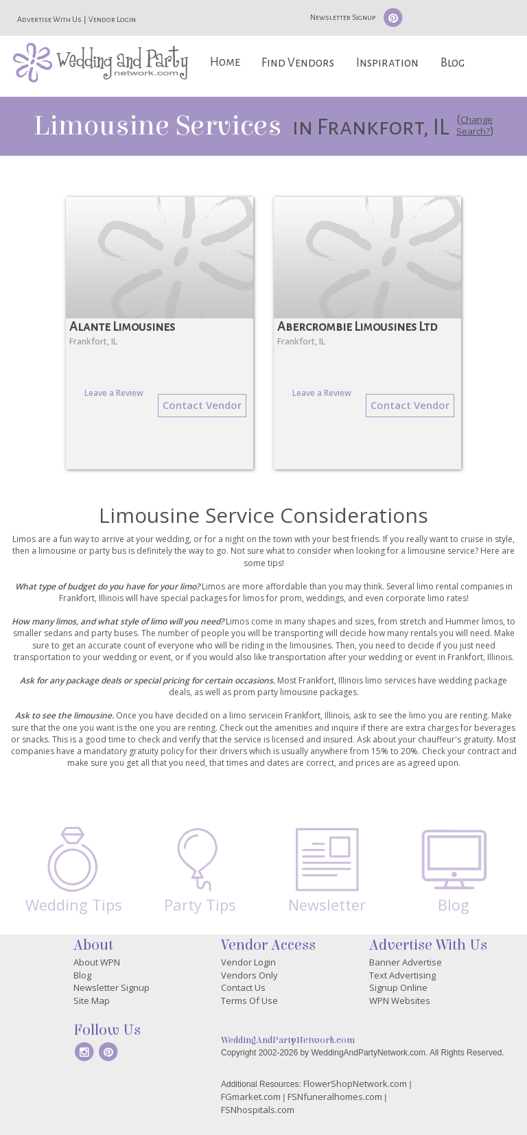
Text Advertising (402, 975)
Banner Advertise (405, 962)
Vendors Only (249, 975)
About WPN (96, 962)
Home (225, 62)
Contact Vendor (202, 405)
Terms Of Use (249, 1000)
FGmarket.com (251, 1096)
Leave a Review (113, 393)
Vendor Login (112, 19)
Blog (453, 62)
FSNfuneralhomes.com (335, 1096)
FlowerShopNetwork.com (355, 1083)
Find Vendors (297, 62)
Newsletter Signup (342, 17)
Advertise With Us (49, 19)
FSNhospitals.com (257, 1109)
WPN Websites (399, 1000)
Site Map (91, 1000)
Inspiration (387, 62)
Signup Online (398, 987)
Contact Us (243, 987)
